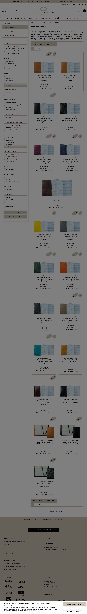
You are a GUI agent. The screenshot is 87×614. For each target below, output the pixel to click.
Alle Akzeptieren (74, 604)
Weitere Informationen (72, 609)
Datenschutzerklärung (32, 610)
